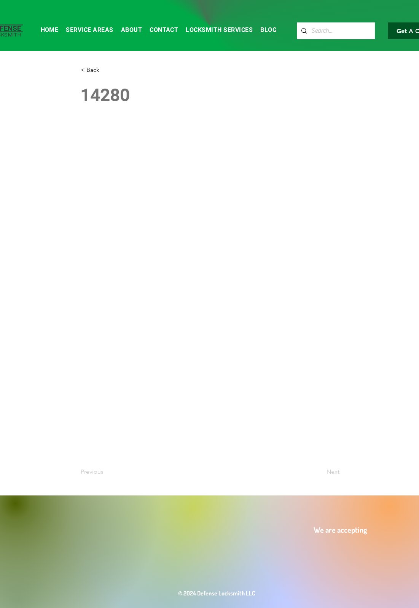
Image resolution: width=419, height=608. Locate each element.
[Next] (320, 471)
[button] (106, 70)
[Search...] (335, 30)
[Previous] (106, 471)
